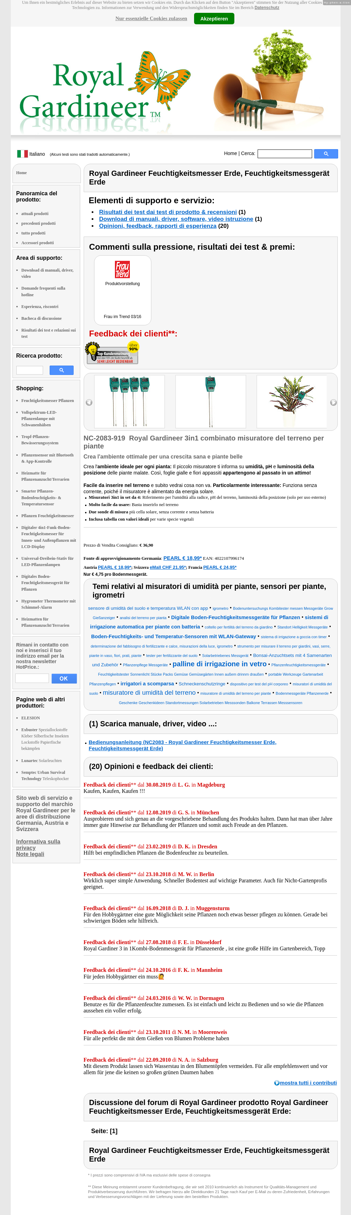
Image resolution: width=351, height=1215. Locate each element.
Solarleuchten (42, 760)
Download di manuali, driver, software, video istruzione (176, 219)
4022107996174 (229, 558)
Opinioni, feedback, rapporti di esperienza (158, 226)
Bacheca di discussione (42, 318)
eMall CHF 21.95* (168, 567)
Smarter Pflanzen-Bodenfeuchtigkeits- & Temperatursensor (41, 497)
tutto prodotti (33, 233)
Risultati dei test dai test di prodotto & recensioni (168, 212)
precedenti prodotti (39, 223)
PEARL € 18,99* (183, 558)
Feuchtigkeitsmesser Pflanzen (48, 400)
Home (230, 153)
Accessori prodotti (38, 242)
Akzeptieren (214, 18)
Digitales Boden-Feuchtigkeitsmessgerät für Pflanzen (46, 582)
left (89, 402)
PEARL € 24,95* (219, 567)
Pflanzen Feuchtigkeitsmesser (48, 515)
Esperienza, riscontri (40, 306)
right (333, 402)
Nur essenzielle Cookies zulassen (151, 18)
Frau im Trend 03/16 (122, 316)
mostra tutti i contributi (308, 1083)
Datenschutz (266, 7)
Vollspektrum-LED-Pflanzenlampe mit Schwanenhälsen (39, 418)
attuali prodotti (35, 213)
